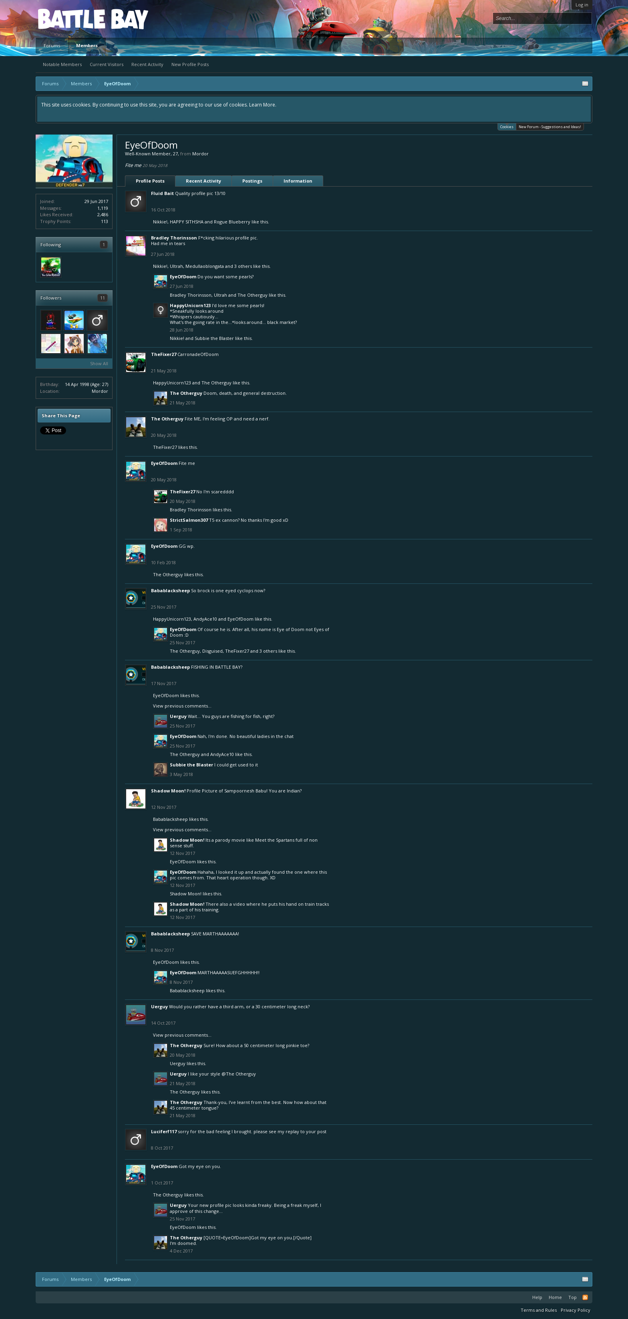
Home (555, 1297)
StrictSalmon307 (189, 520)
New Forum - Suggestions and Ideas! (550, 126)
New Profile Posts (190, 64)
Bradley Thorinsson (174, 238)
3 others (243, 266)
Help (537, 1297)
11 (102, 298)
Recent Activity (147, 64)
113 (104, 221)
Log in (582, 5)
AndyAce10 (205, 619)
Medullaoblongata (204, 266)
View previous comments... (182, 706)
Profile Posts (150, 181)
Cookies (506, 126)
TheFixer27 (163, 354)
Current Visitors (106, 64)
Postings (252, 181)
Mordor (100, 391)
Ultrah (176, 266)
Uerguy (178, 716)
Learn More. (262, 104)
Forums (52, 45)
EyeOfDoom (183, 276)
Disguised (212, 651)
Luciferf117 (164, 1131)
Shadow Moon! (168, 791)
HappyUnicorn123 (190, 305)
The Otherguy (253, 295)
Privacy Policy (575, 1310)
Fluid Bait (162, 193)
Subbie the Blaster (214, 338)
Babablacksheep (170, 590)
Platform (67, 18)
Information (298, 181)
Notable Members (62, 64)
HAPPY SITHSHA (186, 222)
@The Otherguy (238, 1074)
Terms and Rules (539, 1310)
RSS (585, 1297)
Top (572, 1297)
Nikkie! (160, 222)
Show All (99, 363)
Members (87, 45)
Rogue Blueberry (232, 222)
